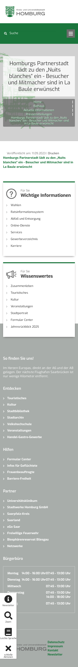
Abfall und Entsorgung (25, 219)
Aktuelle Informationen (39, 110)
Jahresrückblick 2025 (25, 327)
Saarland (13, 520)
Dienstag (13, 580)
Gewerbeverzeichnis (24, 239)
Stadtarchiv (15, 417)
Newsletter (55, 655)
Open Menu (71, 33)
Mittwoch (14, 586)
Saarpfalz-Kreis (18, 514)
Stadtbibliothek (18, 411)
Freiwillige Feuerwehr (23, 533)
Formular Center (22, 320)
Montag (12, 573)
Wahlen (16, 205)
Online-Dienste (20, 225)
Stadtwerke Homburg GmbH (27, 507)
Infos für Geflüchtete (22, 466)
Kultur (15, 300)
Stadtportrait (19, 313)
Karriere (16, 246)
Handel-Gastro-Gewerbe (24, 437)
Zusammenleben (22, 286)
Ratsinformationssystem (27, 212)
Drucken (53, 153)
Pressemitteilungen (39, 114)
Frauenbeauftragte (20, 472)
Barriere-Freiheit (19, 479)
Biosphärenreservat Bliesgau (28, 539)
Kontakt (53, 650)
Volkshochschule (19, 424)
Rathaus (38, 106)
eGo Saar (13, 527)
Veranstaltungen (22, 306)
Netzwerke (15, 546)
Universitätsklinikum (22, 501)
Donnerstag (15, 592)
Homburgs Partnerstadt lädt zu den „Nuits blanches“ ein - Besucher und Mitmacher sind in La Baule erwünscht (38, 162)
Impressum (55, 646)
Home (38, 102)
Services (16, 232)
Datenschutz (56, 642)
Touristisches (19, 293)
